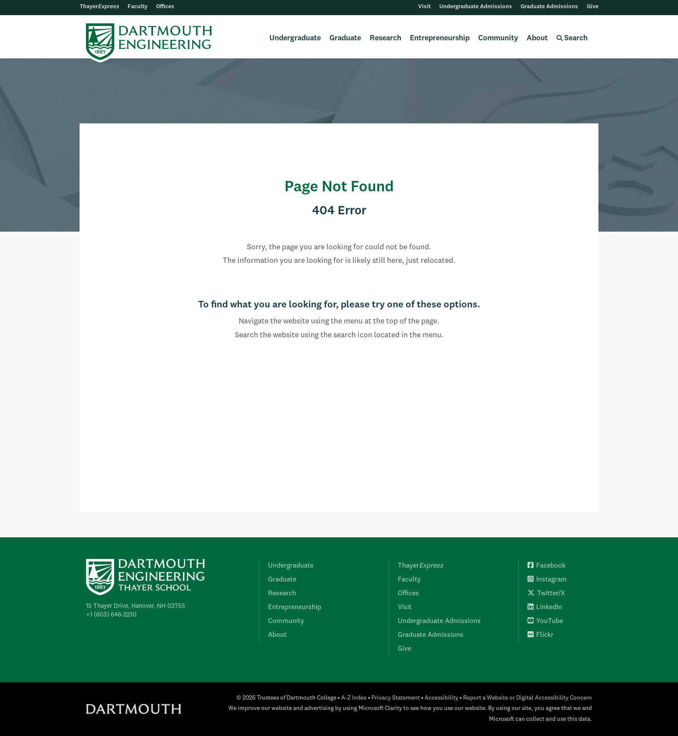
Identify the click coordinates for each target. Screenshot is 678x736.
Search (572, 38)
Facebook (547, 565)
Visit (424, 7)
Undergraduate (295, 38)
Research (385, 38)
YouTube (545, 621)
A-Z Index (354, 698)
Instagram (547, 579)
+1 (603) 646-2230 (111, 615)
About (537, 38)
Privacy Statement (395, 698)
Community (498, 38)
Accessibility (441, 698)
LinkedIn (545, 607)
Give (592, 7)
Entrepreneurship (440, 38)
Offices (165, 7)
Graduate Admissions (549, 7)
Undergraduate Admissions (475, 7)
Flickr (540, 635)
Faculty (137, 7)
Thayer (99, 7)
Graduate (345, 38)
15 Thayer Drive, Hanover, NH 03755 (135, 606)
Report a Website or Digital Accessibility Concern (527, 698)
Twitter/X (546, 593)
